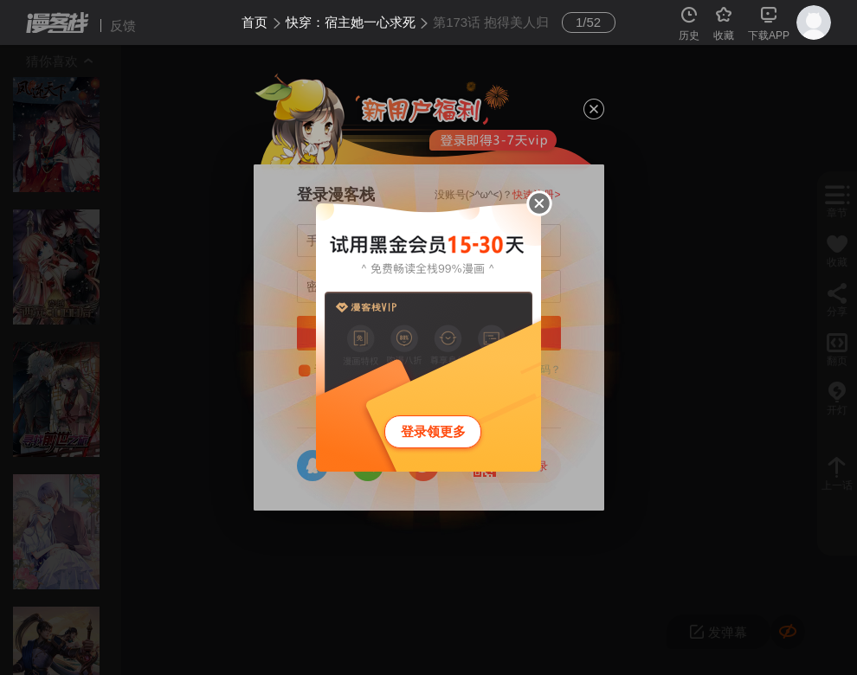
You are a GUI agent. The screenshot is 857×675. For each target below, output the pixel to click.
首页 (254, 22)
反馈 (123, 25)
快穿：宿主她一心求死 (351, 22)
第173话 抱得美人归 (491, 22)
